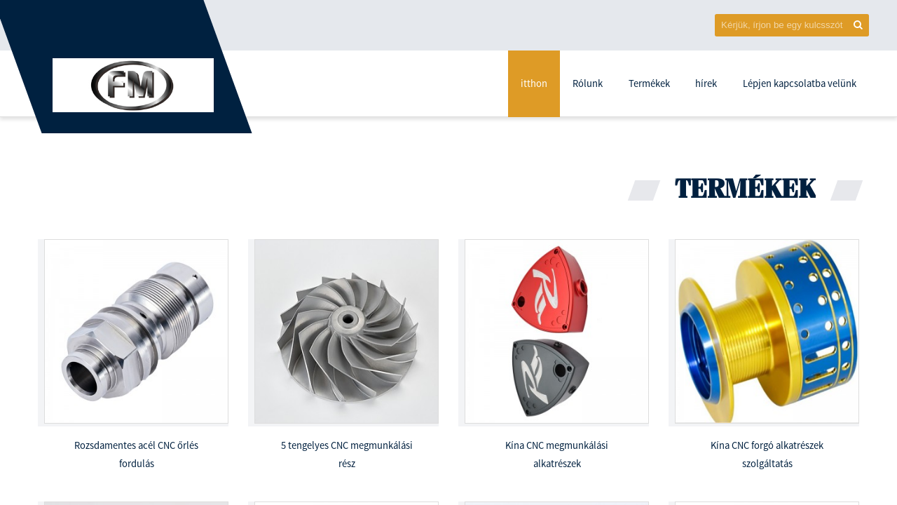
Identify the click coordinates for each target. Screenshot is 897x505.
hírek (706, 83)
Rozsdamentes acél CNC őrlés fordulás (136, 454)
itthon (534, 83)
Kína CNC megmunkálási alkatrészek (556, 454)
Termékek (649, 83)
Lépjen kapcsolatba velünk (799, 83)
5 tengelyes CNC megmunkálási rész (347, 454)
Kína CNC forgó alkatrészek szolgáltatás (767, 454)
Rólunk (588, 83)
